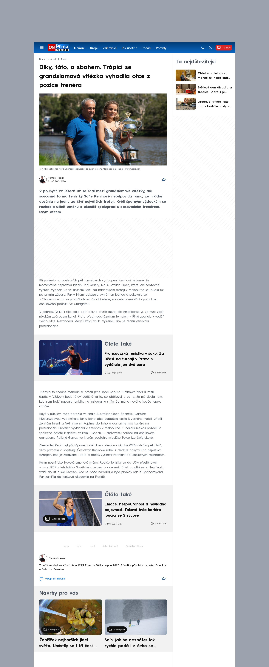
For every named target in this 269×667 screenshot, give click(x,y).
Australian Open (134, 546)
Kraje (94, 48)
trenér (79, 546)
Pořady (161, 48)
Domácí (79, 48)
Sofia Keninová (110, 546)
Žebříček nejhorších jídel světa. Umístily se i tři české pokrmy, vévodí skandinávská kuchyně (68, 643)
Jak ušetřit (129, 48)
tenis (66, 546)
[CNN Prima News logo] (58, 47)
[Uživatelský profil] (210, 47)
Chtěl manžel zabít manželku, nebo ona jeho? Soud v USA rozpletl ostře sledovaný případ (213, 76)
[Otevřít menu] (41, 47)
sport (92, 546)
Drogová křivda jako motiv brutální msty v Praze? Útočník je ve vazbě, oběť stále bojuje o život (213, 104)
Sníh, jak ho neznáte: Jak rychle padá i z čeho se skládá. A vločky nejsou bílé (133, 643)
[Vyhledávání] (203, 47)
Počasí (146, 48)
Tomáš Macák (56, 178)
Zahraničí (110, 48)
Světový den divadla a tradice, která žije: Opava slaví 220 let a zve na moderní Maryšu (215, 90)
